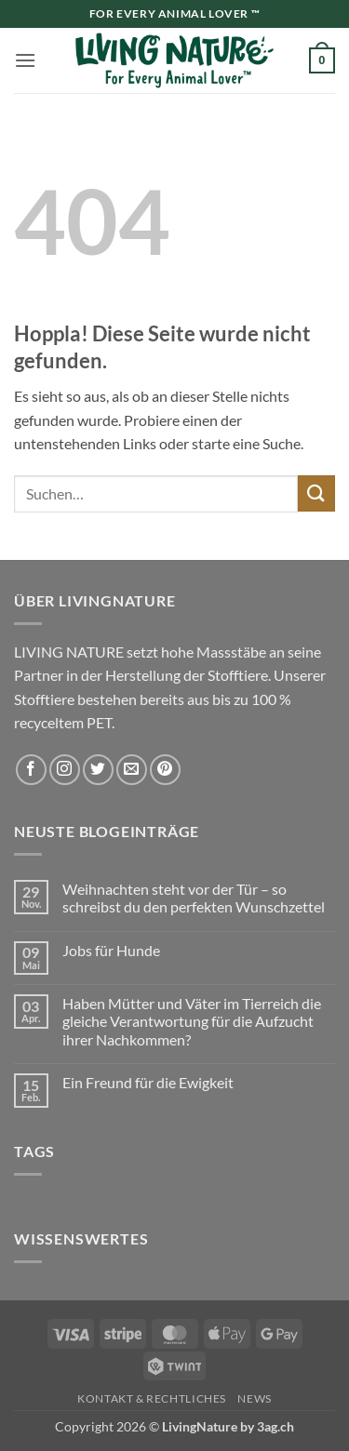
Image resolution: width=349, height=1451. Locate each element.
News (254, 1398)
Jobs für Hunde (111, 950)
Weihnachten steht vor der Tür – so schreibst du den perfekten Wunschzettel (193, 897)
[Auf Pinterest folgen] (165, 769)
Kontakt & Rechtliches (151, 1398)
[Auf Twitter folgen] (98, 769)
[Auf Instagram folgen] (64, 769)
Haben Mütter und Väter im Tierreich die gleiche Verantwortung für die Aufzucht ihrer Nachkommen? (191, 1020)
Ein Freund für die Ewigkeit (148, 1082)
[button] (25, 60)
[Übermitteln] (316, 493)
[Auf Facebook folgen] (31, 769)
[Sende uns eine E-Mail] (131, 769)
